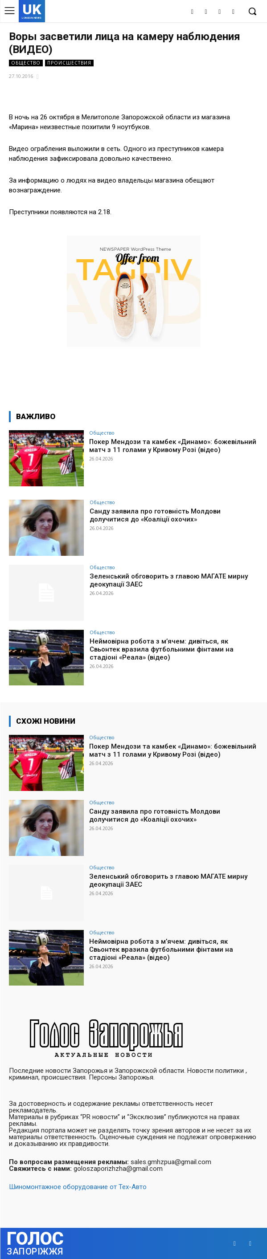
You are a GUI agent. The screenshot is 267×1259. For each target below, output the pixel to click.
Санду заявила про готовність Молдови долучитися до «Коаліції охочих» (155, 515)
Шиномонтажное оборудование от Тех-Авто (78, 1187)
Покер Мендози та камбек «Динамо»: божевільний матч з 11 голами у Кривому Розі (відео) (172, 446)
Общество (26, 63)
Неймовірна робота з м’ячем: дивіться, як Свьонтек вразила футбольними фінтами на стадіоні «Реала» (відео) (162, 649)
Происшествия (69, 63)
